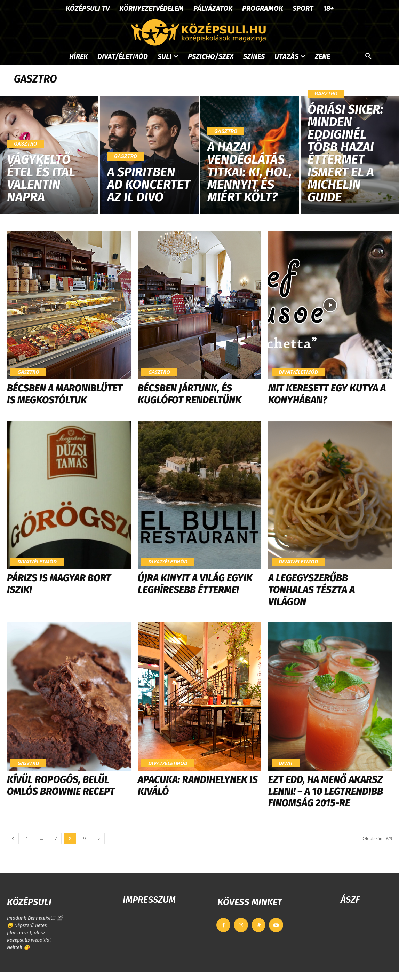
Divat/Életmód (298, 371)
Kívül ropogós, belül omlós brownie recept (61, 785)
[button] (368, 56)
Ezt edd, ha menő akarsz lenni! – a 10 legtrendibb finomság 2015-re (325, 791)
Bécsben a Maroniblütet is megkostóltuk (64, 394)
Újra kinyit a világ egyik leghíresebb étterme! (195, 584)
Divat (286, 763)
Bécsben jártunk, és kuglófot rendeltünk (189, 394)
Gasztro (25, 144)
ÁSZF (350, 899)
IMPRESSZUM (149, 899)
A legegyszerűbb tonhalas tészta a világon (311, 589)
